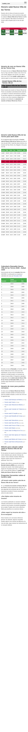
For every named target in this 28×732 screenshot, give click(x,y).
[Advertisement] (14, 52)
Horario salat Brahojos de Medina (13, 399)
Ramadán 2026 (18, 276)
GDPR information (6, 532)
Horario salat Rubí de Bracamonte (13, 441)
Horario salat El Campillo (11, 413)
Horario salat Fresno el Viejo (12, 425)
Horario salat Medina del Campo (13, 439)
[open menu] (25, 2)
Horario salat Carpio (9, 402)
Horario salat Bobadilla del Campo (13, 416)
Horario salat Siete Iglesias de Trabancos (15, 435)
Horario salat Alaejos (9, 428)
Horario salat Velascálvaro (11, 420)
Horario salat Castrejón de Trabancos (14, 409)
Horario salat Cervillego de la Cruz (13, 430)
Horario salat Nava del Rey (11, 423)
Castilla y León (6, 3)
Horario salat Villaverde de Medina (13, 404)
